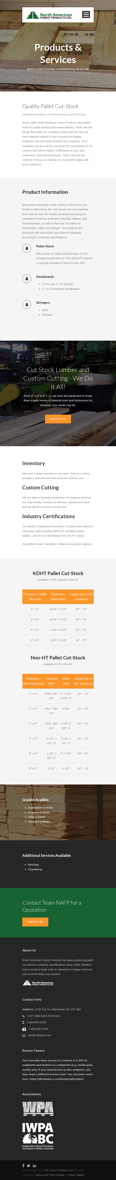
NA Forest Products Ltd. (59, 1170)
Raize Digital (76, 1174)
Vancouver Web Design (50, 1174)
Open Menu (86, 14)
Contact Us (58, 419)
